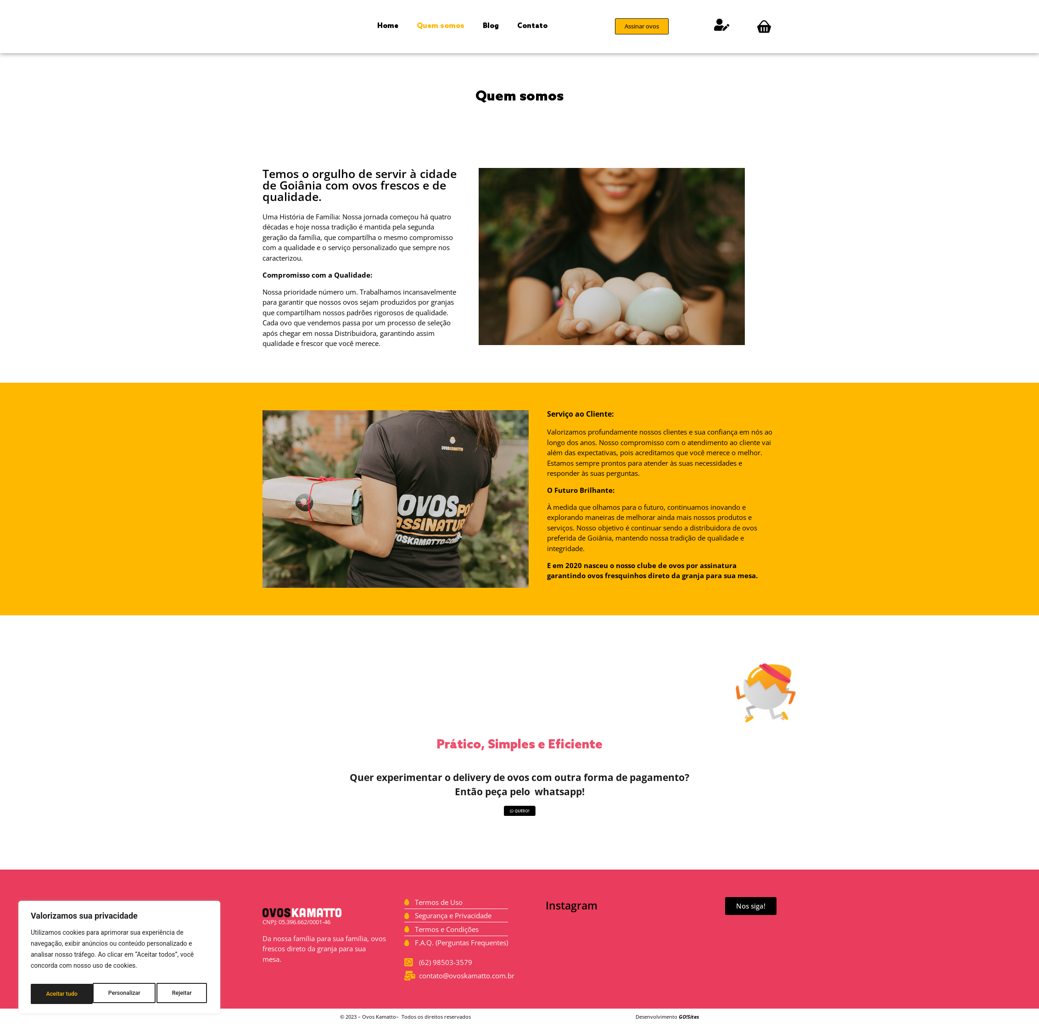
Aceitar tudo (178, 994)
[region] (119, 960)
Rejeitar (120, 994)
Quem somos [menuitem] (440, 26)
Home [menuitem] (387, 26)
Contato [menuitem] (532, 26)
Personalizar (61, 994)
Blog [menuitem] (491, 26)
